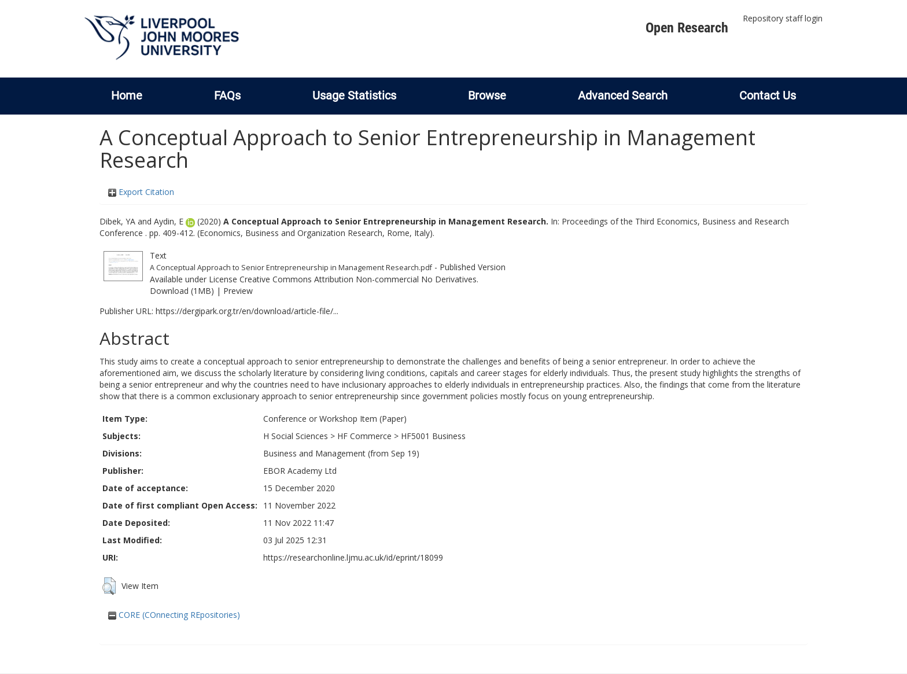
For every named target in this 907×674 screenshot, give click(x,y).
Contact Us (767, 95)
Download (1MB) (182, 290)
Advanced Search (623, 95)
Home (126, 95)
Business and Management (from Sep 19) (341, 453)
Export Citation (141, 191)
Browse (487, 95)
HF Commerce (364, 435)
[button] (109, 586)
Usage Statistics (354, 95)
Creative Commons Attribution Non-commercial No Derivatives (358, 279)
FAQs (227, 95)
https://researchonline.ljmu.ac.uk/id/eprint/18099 (353, 557)
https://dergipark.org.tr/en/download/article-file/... (247, 310)
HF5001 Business (433, 435)
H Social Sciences (295, 435)
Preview (238, 290)
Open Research (687, 28)
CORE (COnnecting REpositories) (174, 614)
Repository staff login (783, 18)
